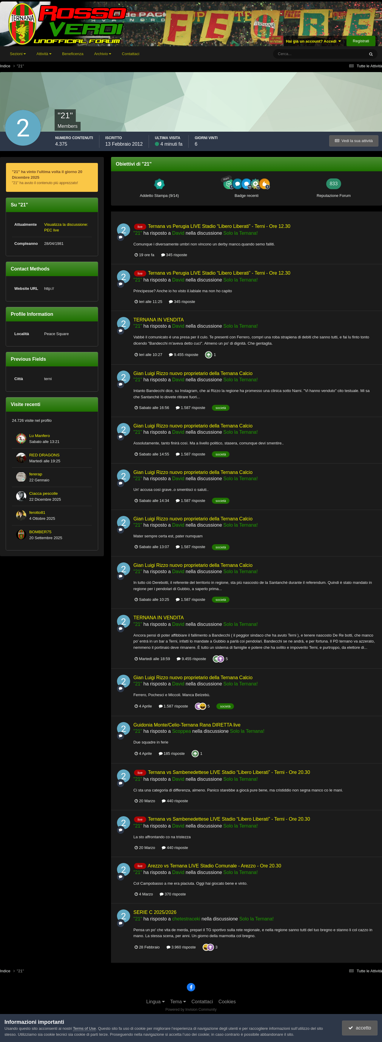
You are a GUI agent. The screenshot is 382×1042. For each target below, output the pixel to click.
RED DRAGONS (44, 455)
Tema (178, 1001)
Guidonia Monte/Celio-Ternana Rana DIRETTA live (187, 724)
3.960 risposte (181, 947)
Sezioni (18, 54)
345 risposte (174, 255)
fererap (35, 474)
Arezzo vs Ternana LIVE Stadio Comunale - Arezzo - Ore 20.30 (214, 865)
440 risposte (175, 801)
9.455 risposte (183, 354)
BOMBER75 (40, 532)
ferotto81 (37, 512)
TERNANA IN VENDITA (158, 319)
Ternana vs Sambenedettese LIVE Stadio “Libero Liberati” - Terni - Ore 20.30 (229, 772)
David (178, 233)
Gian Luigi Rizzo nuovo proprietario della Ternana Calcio (192, 373)
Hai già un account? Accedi (313, 41)
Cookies (227, 1001)
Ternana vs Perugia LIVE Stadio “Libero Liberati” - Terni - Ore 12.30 (219, 226)
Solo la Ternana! (240, 233)
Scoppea (181, 731)
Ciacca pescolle (43, 493)
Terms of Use (84, 1028)
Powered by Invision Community (190, 1009)
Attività (43, 54)
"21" (137, 233)
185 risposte (172, 753)
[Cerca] (294, 54)
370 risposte (173, 894)
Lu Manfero (39, 435)
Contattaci (130, 54)
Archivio (102, 54)
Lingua (155, 1001)
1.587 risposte (190, 407)
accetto (359, 1027)
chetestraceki (186, 918)
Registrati (361, 41)
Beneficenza (73, 54)
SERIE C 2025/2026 (154, 912)
